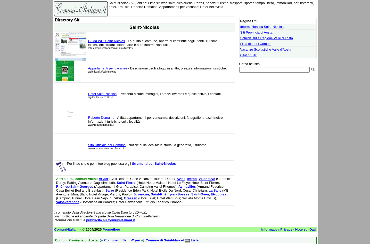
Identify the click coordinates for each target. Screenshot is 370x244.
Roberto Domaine (101, 118)
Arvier (104, 179)
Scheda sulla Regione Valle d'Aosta (266, 38)
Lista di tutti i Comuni (256, 44)
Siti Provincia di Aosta (256, 32)
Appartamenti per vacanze (107, 68)
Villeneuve (207, 179)
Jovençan (141, 194)
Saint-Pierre (126, 183)
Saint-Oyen (200, 194)
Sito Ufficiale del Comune (107, 145)
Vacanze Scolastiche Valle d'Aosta (265, 49)
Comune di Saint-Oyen (122, 240)
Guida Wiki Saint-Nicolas (106, 41)
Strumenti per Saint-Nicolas (154, 164)
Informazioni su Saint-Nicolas (262, 27)
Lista (195, 240)
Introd (192, 179)
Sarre (109, 190)
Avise (181, 179)
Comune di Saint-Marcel (165, 240)
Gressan (130, 198)
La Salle (215, 190)
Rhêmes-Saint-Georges (74, 186)
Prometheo (111, 229)
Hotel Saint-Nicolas (102, 94)
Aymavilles (187, 186)
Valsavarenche (67, 202)
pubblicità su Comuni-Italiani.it (110, 220)
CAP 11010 (248, 55)
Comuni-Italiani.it (67, 229)
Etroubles (218, 194)
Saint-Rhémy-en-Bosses (170, 194)
